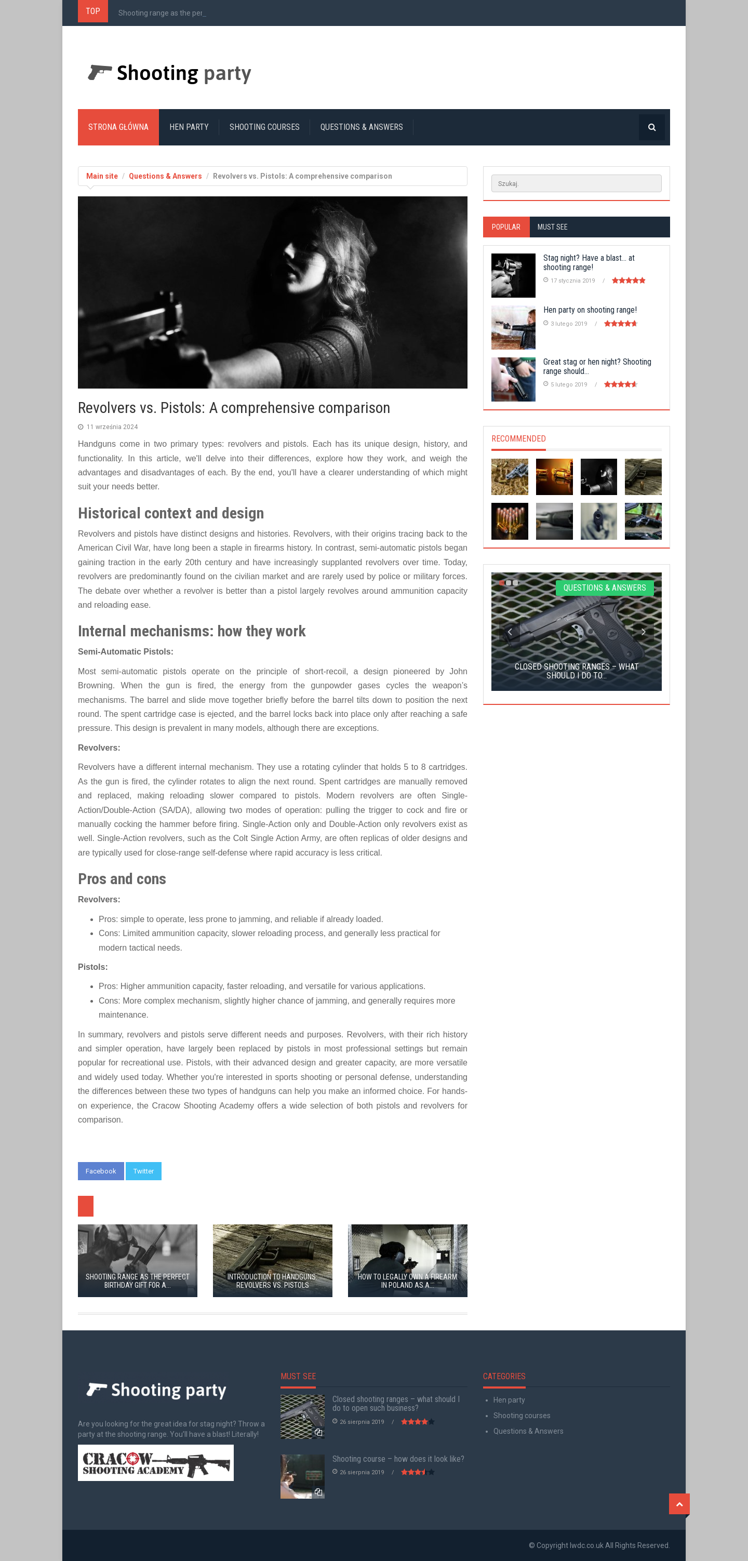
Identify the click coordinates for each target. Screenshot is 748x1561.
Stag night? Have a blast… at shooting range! (589, 262)
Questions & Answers (361, 127)
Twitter (143, 1171)
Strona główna (118, 127)
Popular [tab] (506, 227)
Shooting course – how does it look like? (398, 1459)
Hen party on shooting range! (590, 310)
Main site (102, 176)
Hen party (189, 127)
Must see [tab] (553, 227)
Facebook (101, 1171)
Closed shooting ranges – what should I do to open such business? (396, 1403)
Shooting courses (265, 127)
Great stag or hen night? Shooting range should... (597, 366)
